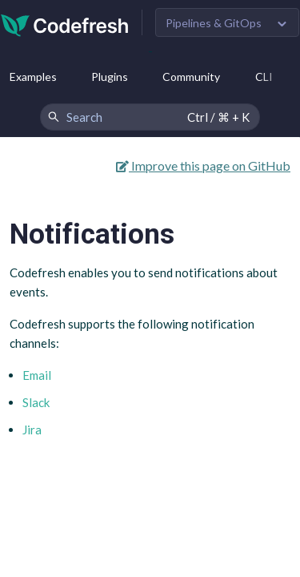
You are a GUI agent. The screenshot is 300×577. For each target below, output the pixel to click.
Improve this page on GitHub (203, 165)
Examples (33, 76)
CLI (264, 76)
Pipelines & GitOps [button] (214, 23)
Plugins (109, 76)
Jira (32, 429)
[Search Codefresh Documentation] (150, 117)
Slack (36, 402)
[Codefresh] (65, 23)
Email (36, 375)
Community (191, 76)
